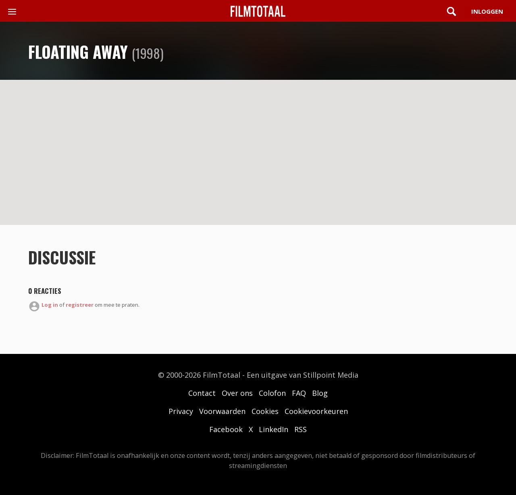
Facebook (226, 429)
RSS (300, 429)
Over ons (237, 393)
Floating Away (78, 52)
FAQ (299, 393)
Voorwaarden (222, 411)
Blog (320, 393)
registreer (80, 304)
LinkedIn (273, 429)
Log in (50, 304)
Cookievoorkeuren (316, 411)
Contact (202, 393)
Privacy (181, 411)
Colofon (272, 393)
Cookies (265, 411)
